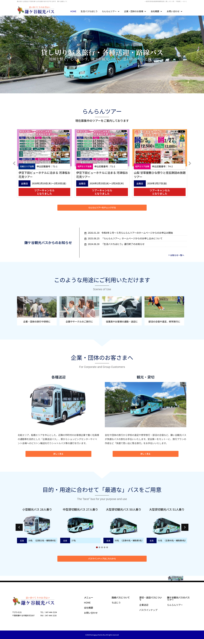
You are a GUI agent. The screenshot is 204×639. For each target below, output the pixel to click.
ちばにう (116, 602)
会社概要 (88, 607)
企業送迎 (143, 604)
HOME (87, 602)
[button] (110, 11)
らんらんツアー (175, 604)
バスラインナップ (148, 610)
